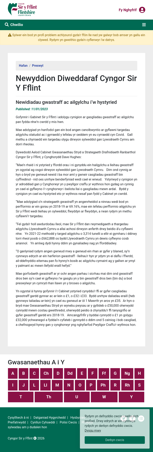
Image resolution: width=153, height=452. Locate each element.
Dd (70, 373)
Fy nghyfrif (128, 9)
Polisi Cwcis (68, 422)
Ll (45, 385)
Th (48, 397)
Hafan (23, 65)
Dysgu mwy (93, 430)
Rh (127, 385)
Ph (103, 385)
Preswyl (37, 65)
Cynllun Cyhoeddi (42, 422)
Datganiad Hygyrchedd (49, 417)
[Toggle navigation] (144, 25)
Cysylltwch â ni (18, 417)
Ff (104, 373)
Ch (46, 373)
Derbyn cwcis (114, 440)
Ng (127, 373)
